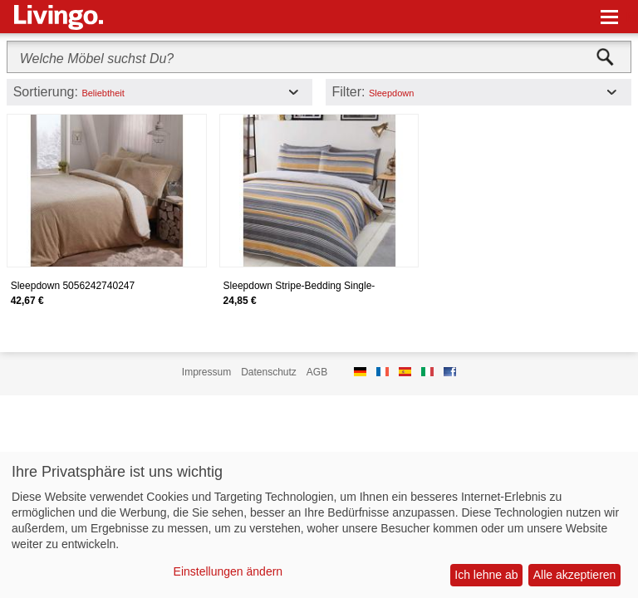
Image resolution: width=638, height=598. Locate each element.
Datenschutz (269, 372)
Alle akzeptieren (574, 574)
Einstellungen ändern (228, 571)
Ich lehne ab (486, 574)
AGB (317, 372)
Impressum (206, 372)
